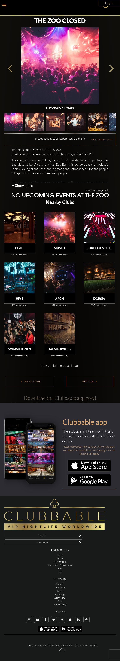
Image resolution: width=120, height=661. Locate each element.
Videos (60, 558)
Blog (60, 555)
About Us (60, 584)
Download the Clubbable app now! (60, 398)
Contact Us (60, 587)
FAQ (60, 572)
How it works (60, 561)
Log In (109, 3)
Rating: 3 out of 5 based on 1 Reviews (37, 150)
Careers (60, 591)
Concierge (60, 594)
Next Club (89, 381)
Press (60, 568)
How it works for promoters (60, 565)
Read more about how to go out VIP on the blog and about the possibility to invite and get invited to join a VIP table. (89, 450)
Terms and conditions (41, 645)
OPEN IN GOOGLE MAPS (101, 139)
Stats (60, 601)
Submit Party (60, 604)
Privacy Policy (64, 645)
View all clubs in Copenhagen (60, 365)
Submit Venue (60, 597)
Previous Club (30, 381)
